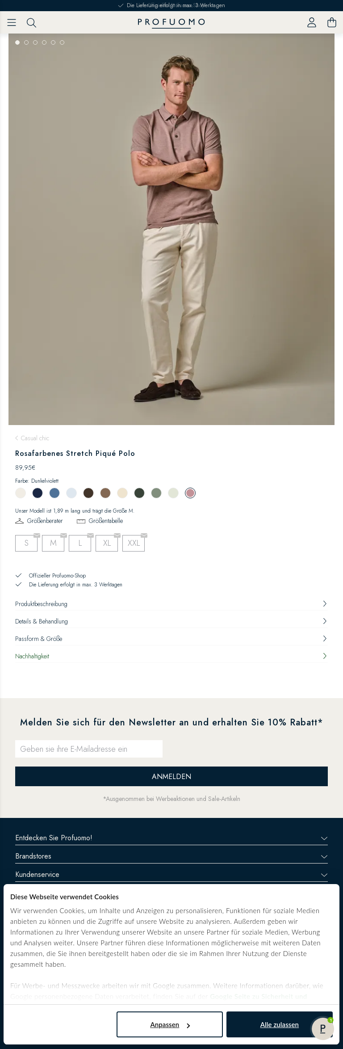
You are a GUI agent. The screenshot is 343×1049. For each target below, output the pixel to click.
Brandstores (171, 856)
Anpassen (170, 1024)
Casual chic (35, 438)
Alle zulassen (279, 1024)
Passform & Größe (171, 638)
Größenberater (45, 520)
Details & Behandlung (171, 621)
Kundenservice (171, 874)
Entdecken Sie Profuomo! (171, 838)
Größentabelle (106, 520)
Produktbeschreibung (171, 603)
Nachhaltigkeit (171, 656)
